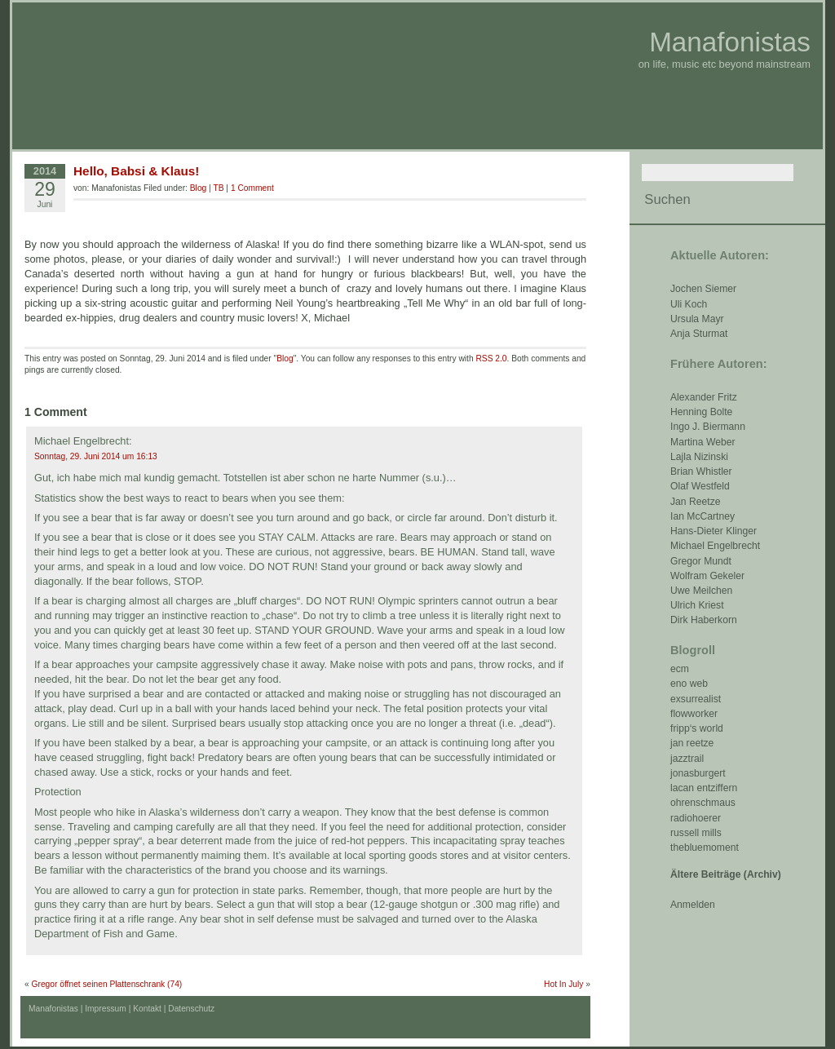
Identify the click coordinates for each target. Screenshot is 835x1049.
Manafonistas (730, 42)
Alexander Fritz (703, 397)
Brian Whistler (701, 471)
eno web (689, 683)
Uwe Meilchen (701, 590)
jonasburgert (698, 773)
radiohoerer (695, 818)
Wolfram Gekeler (707, 576)
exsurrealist (695, 699)
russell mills (696, 833)
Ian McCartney (702, 516)
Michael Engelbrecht (715, 545)
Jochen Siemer (703, 288)
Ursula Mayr (697, 319)
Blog (198, 188)
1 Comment (252, 188)
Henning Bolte (701, 412)
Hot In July (563, 984)
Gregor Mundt (700, 561)
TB (218, 188)
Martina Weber (703, 442)
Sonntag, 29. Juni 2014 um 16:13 (95, 456)
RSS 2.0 (490, 358)
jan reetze (692, 743)
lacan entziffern (703, 788)
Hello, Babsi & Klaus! (136, 171)
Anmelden (692, 904)
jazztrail (687, 758)
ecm (679, 669)
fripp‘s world (696, 728)
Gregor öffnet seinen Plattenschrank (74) (107, 984)
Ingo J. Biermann (707, 426)
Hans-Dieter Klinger (713, 531)
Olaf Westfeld (700, 486)
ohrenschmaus (703, 802)
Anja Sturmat (698, 333)
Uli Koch (688, 304)
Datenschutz (191, 1008)
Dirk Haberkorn (703, 620)
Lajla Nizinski (699, 457)
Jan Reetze (695, 501)
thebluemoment (704, 847)
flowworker (694, 713)
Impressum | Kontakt (123, 1008)
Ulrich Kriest (697, 605)
